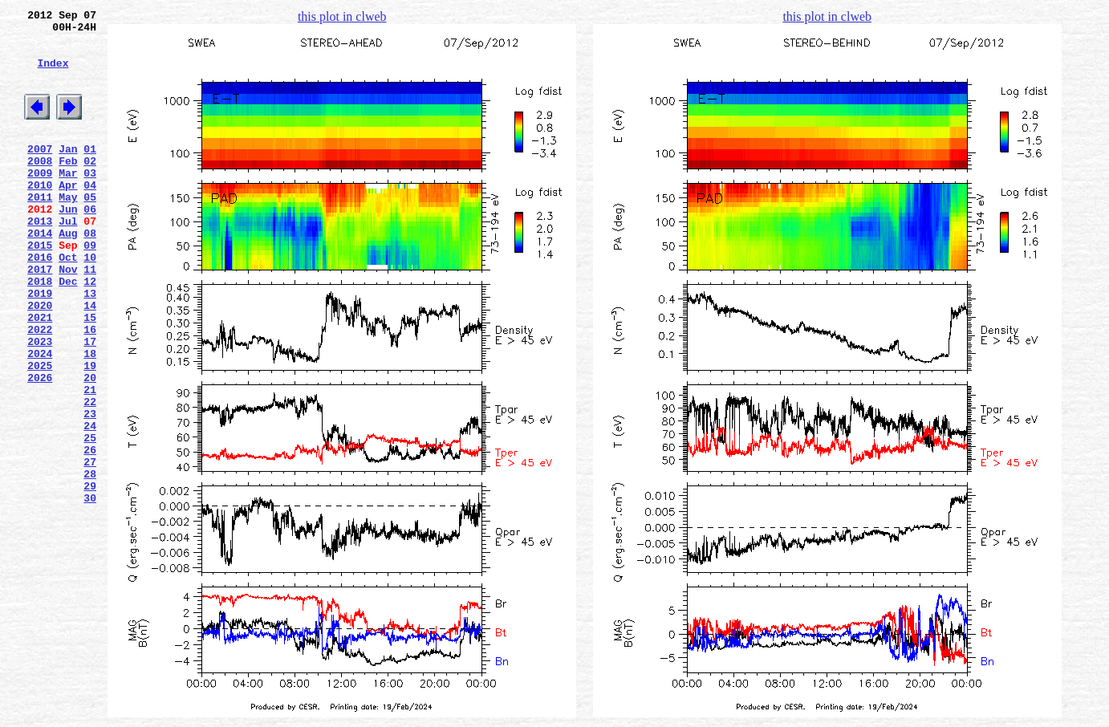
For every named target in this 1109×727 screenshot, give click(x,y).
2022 (39, 389)
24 (89, 505)
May (68, 230)
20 (89, 447)
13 (89, 346)
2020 (39, 360)
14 (89, 360)
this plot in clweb (342, 16)
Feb (68, 187)
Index (52, 74)
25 (89, 519)
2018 (39, 331)
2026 (39, 447)
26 (89, 533)
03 (89, 201)
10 (89, 302)
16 (89, 389)
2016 (39, 302)
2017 (39, 317)
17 (89, 403)
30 (89, 591)
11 (89, 317)
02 (89, 187)
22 (89, 476)
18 (89, 418)
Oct (68, 302)
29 (89, 577)
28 (89, 562)
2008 (39, 187)
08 (89, 273)
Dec (68, 331)
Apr (68, 216)
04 (89, 216)
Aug (68, 273)
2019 (39, 346)
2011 (39, 230)
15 (89, 375)
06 (89, 245)
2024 (39, 418)
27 (89, 548)
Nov (68, 317)
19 (89, 432)
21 (89, 461)
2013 (39, 259)
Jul (68, 259)
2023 (39, 403)
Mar (68, 201)
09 (89, 288)
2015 (39, 288)
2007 (39, 172)
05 (89, 230)
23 (89, 490)
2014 (39, 273)
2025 (39, 432)
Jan (68, 172)
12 (89, 331)
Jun (68, 245)
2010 (39, 216)
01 (89, 172)
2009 (39, 201)
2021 (39, 375)
